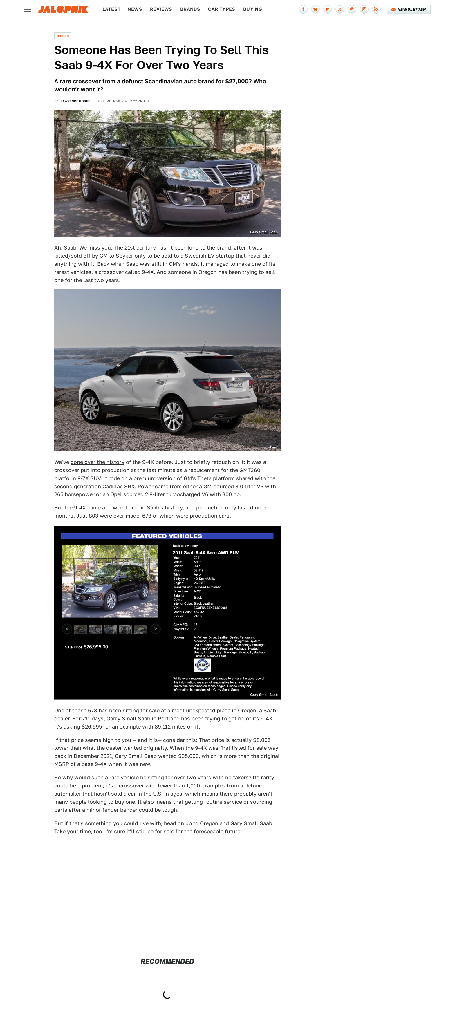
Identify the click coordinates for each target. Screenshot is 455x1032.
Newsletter (408, 9)
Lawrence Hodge (75, 101)
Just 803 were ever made (107, 516)
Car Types (221, 9)
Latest (111, 9)
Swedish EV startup (209, 256)
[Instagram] (364, 9)
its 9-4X (262, 718)
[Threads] (352, 9)
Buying (252, 9)
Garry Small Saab (128, 718)
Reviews (161, 9)
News (134, 9)
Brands (190, 9)
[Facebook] (303, 9)
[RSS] (376, 9)
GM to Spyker (116, 256)
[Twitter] (339, 9)
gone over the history (97, 462)
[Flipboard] (327, 9)
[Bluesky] (315, 9)
